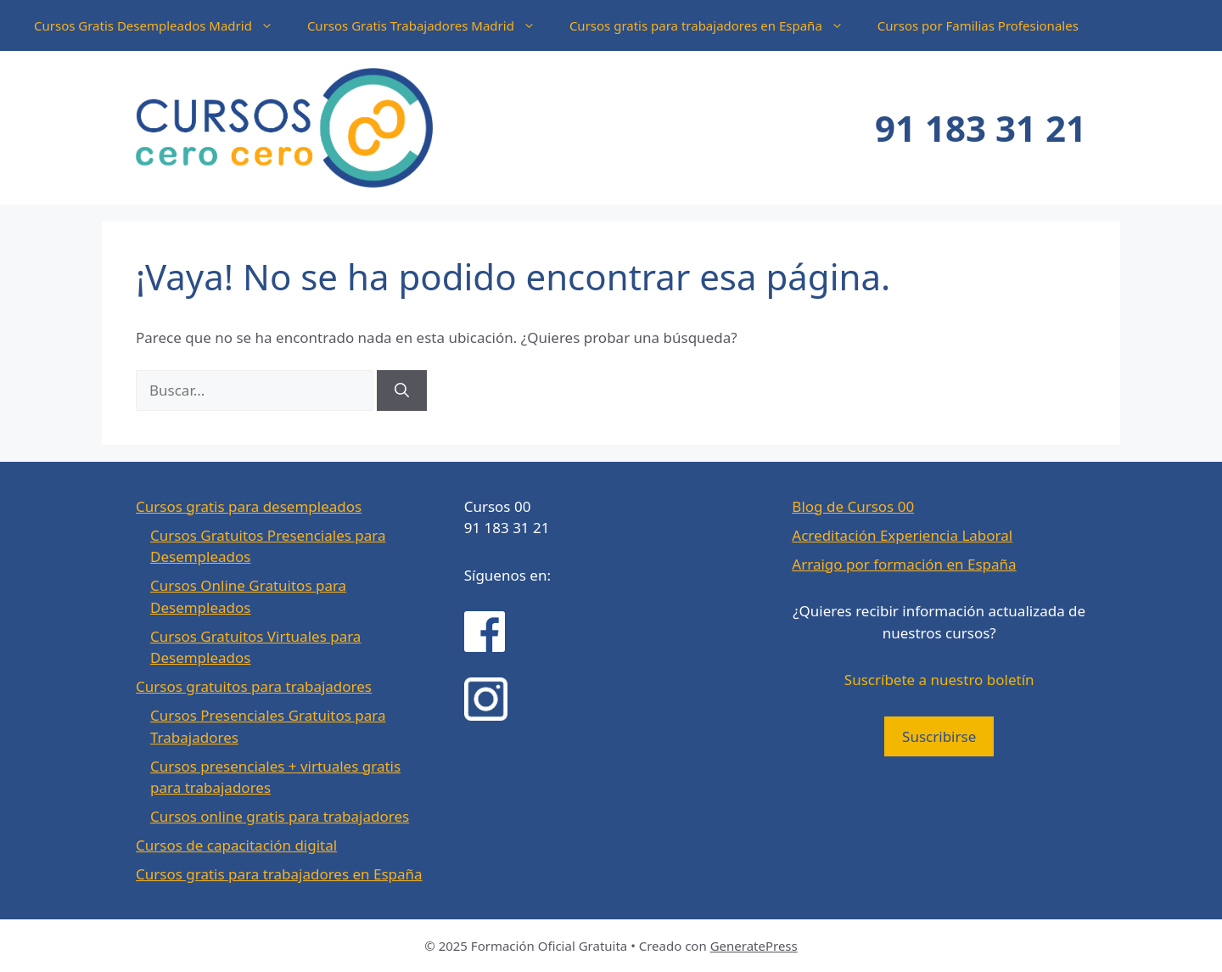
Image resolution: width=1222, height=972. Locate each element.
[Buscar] (402, 390)
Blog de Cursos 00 (853, 506)
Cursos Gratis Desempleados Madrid (162, 25)
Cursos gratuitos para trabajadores (254, 686)
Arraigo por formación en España (904, 564)
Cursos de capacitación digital (236, 845)
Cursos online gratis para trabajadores (279, 816)
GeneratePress (754, 945)
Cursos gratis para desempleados (249, 506)
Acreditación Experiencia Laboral (902, 535)
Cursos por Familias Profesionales (978, 25)
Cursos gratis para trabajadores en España (714, 25)
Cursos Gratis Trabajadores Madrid (429, 25)
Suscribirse (939, 736)
